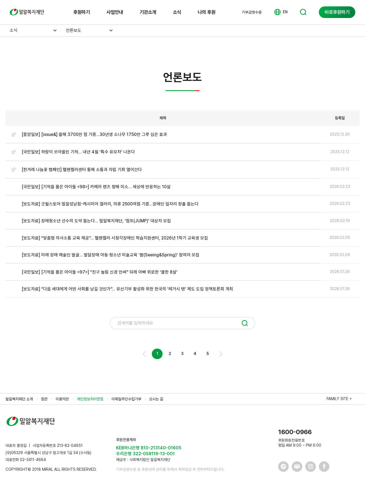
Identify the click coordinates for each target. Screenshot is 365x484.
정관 (44, 399)
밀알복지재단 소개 (19, 399)
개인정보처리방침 (90, 399)
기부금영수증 (252, 12)
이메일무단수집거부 (126, 399)
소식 (177, 12)
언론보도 (73, 30)
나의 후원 (206, 12)
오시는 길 (156, 399)
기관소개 (148, 12)
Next (220, 354)
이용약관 (62, 399)
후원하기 (81, 12)
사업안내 (114, 12)
